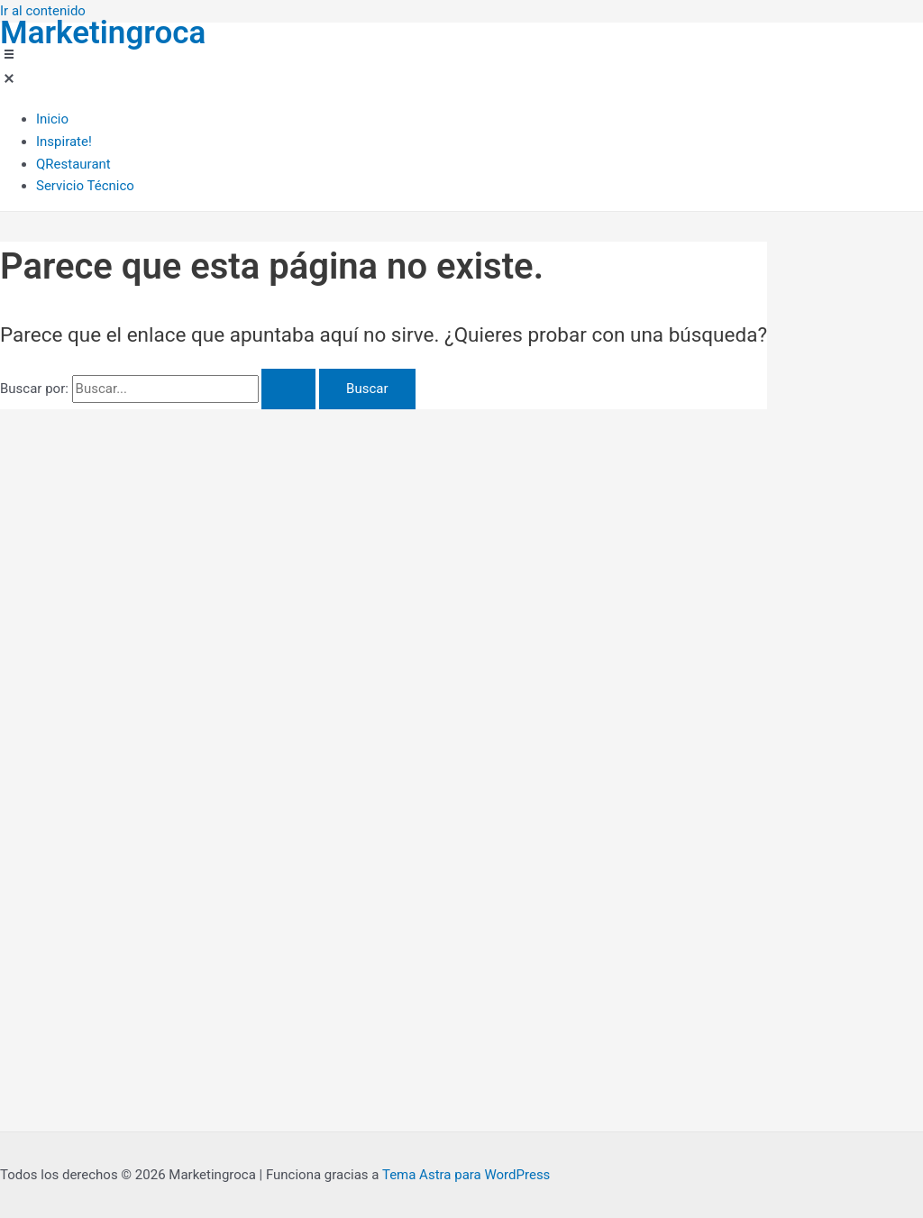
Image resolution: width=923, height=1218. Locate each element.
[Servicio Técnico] (85, 186)
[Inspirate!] (85, 142)
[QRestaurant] (85, 164)
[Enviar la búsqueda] (288, 389)
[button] (67, 70)
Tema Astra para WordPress (466, 1175)
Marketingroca (103, 32)
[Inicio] (85, 119)
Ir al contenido (43, 11)
